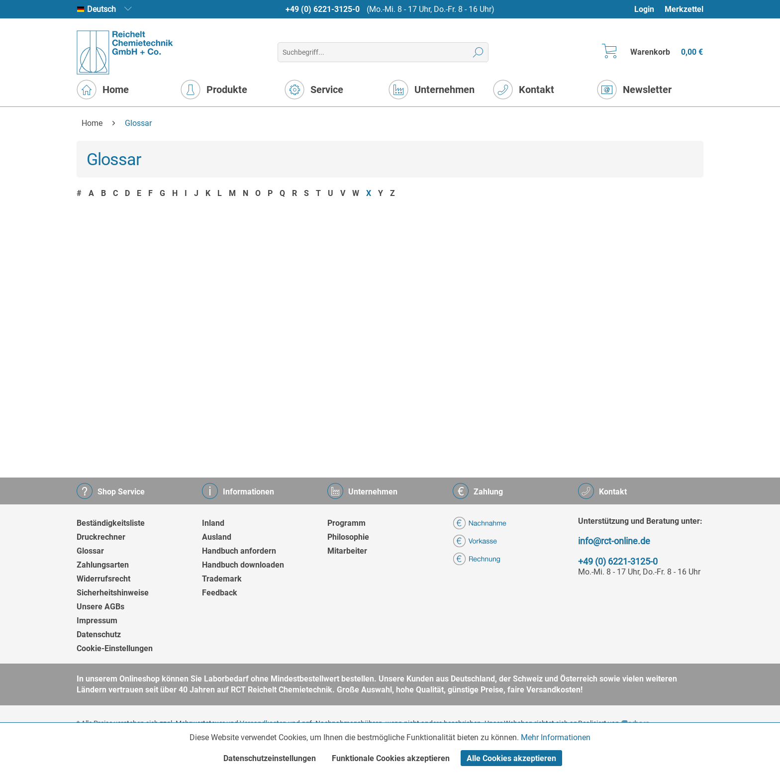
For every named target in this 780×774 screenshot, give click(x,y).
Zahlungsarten (103, 565)
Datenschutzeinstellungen (269, 758)
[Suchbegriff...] (383, 52)
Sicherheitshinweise (113, 592)
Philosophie (348, 537)
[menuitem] (649, 9)
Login (644, 9)
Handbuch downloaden (243, 565)
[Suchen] (478, 52)
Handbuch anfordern (239, 551)
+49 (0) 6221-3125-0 (323, 9)
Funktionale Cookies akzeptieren (391, 758)
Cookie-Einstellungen (115, 648)
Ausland (216, 537)
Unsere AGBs (100, 606)
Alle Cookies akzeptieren (511, 758)
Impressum (97, 620)
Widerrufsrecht (103, 578)
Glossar (90, 551)
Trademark (222, 578)
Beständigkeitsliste (111, 523)
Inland (213, 523)
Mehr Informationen (555, 737)
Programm (346, 523)
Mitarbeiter (347, 551)
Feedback (219, 592)
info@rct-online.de (614, 541)
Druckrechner (101, 537)
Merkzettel (684, 9)
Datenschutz (99, 634)
